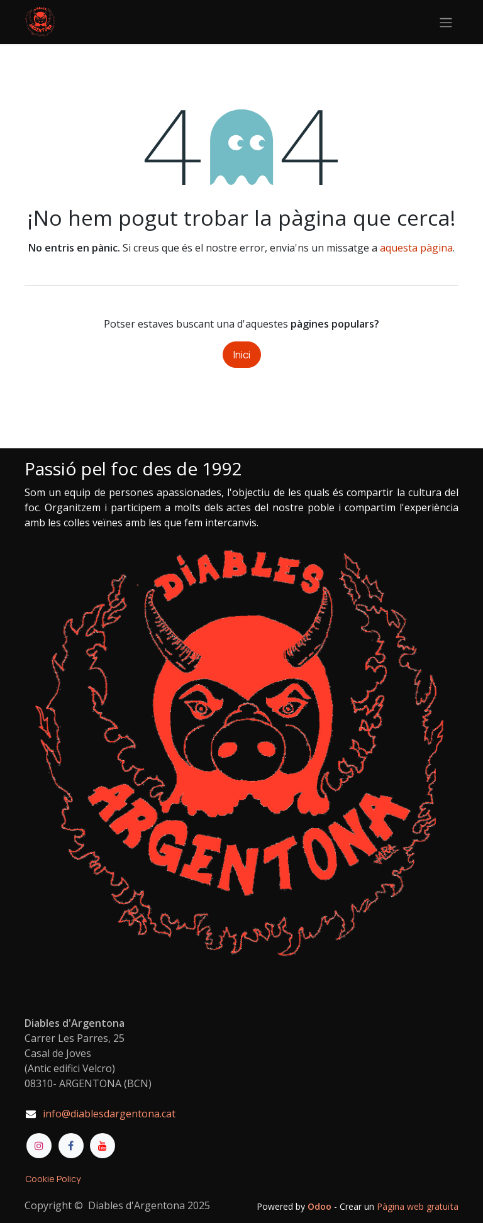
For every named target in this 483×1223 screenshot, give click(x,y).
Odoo (321, 1206)
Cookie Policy (52, 1179)
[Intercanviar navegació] (445, 22)
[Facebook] (71, 1145)
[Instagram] (39, 1145)
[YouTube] (102, 1145)
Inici (241, 355)
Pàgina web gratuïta (417, 1206)
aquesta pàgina (416, 248)
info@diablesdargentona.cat (109, 1114)
